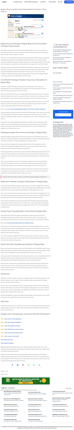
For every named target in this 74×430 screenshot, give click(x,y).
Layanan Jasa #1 (17, 1)
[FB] (12, 366)
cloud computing (61, 135)
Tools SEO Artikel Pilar (7, 339)
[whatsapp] (28, 366)
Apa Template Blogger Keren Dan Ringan (63, 95)
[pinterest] (23, 366)
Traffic (54, 128)
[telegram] (34, 366)
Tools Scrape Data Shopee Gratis (12, 333)
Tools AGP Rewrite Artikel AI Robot (12, 329)
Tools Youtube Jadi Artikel (10, 336)
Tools (62, 126)
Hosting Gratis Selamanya (31, 1)
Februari (55, 81)
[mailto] (39, 366)
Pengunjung (57, 134)
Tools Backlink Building (7, 343)
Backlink (68, 126)
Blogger (60, 128)
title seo (69, 135)
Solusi (68, 125)
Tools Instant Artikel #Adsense (11, 319)
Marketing (62, 124)
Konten (54, 124)
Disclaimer (54, 427)
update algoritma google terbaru (61, 136)
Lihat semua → (69, 388)
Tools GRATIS (52, 1)
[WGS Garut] (26, 384)
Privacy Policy (37, 427)
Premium (43, 1)
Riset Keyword (67, 129)
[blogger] (18, 366)
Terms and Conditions (46, 427)
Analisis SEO (62, 133)
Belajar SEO (56, 126)
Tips (62, 130)
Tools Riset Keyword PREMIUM (11, 322)
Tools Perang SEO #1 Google (10, 326)
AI (68, 124)
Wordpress (55, 125)
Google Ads (69, 133)
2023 (54, 73)
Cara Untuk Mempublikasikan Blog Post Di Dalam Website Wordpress (26, 109)
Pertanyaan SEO (58, 129)
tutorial (62, 125)
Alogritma (56, 130)
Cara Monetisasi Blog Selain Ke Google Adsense (20, 223)
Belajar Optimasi (68, 128)
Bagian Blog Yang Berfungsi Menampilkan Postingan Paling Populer (23, 10)
